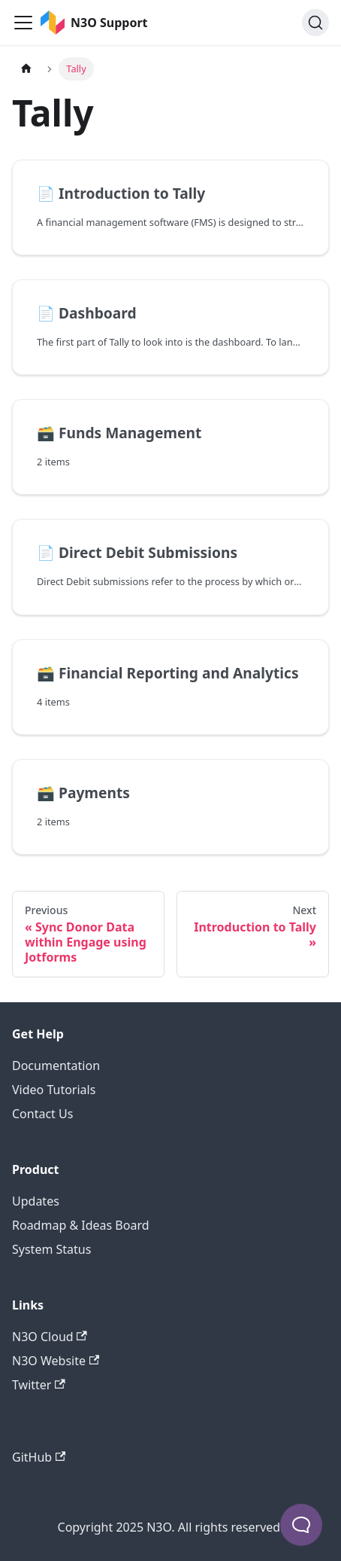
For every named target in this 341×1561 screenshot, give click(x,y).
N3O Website (55, 1360)
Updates (35, 1201)
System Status (51, 1249)
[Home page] (26, 69)
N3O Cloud (49, 1336)
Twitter (38, 1385)
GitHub (38, 1457)
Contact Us (42, 1113)
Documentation (56, 1065)
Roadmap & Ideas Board (80, 1225)
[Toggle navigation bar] (23, 22)
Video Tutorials (53, 1089)
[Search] (315, 22)
